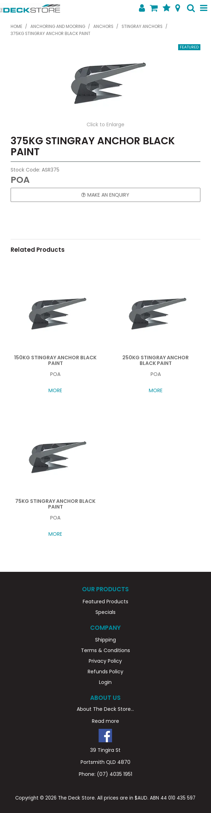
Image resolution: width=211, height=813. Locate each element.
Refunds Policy (105, 671)
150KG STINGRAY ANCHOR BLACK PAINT (55, 360)
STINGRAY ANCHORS (142, 26)
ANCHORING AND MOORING (57, 26)
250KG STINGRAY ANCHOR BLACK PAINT (155, 360)
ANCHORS (103, 26)
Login (105, 682)
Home (16, 26)
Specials (105, 612)
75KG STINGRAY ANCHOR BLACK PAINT (55, 504)
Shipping (105, 639)
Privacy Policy (105, 660)
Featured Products (105, 601)
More (55, 390)
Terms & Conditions (105, 650)
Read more (105, 721)
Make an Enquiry (108, 194)
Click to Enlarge (105, 124)
